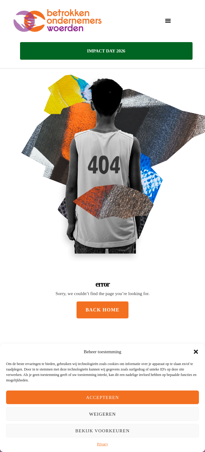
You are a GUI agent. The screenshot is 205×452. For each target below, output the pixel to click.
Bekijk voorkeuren (102, 430)
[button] (196, 352)
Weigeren (102, 414)
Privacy (102, 444)
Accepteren (102, 397)
